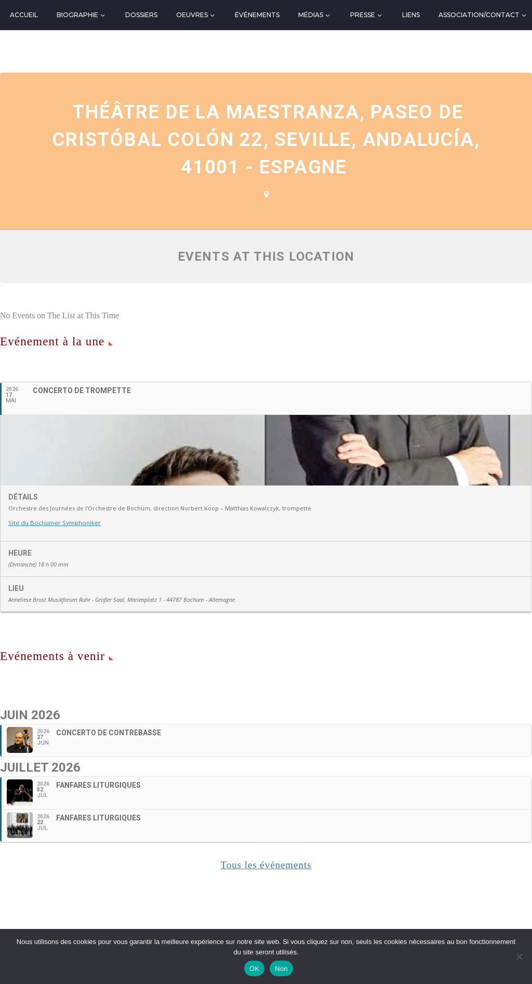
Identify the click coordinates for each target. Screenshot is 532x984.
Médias (310, 15)
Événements (257, 15)
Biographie (77, 15)
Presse (362, 15)
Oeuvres (192, 15)
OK (254, 969)
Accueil (24, 15)
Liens (411, 15)
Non (281, 969)
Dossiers (141, 15)
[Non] (519, 956)
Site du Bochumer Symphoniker (53, 628)
